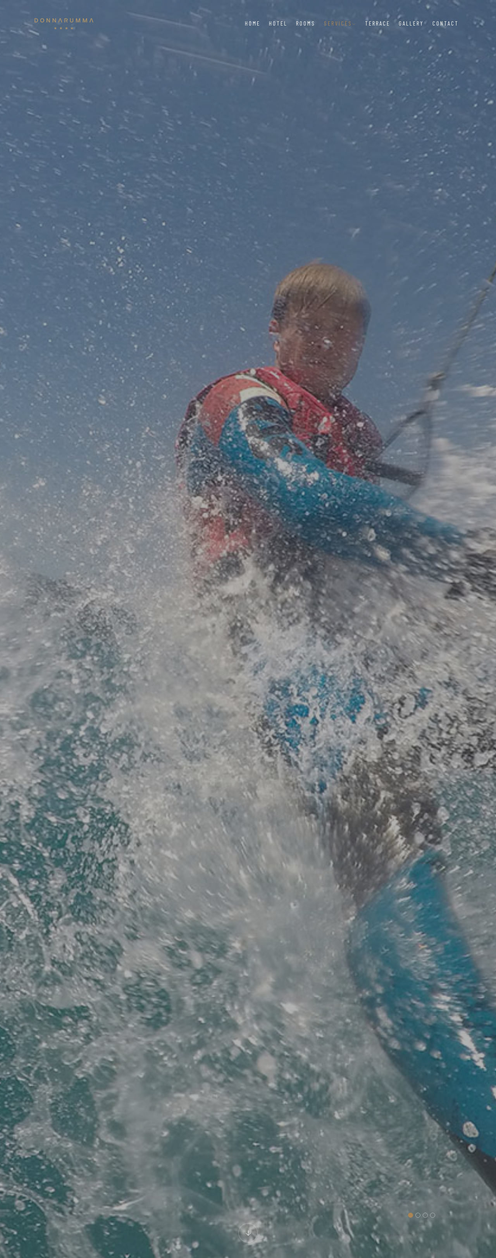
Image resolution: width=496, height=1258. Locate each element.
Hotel (278, 23)
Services (340, 23)
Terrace (377, 23)
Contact (445, 23)
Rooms (305, 23)
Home (252, 23)
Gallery (411, 23)
